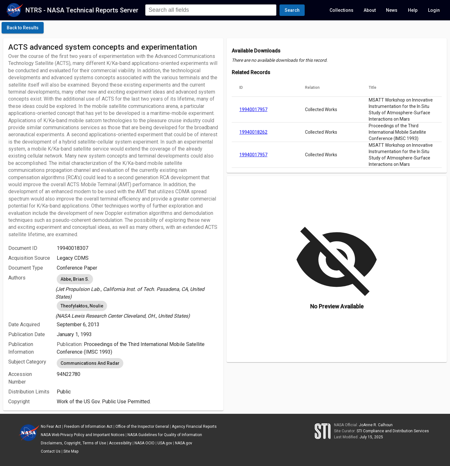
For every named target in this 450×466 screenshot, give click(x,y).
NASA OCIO (144, 443)
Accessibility (120, 443)
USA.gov (164, 443)
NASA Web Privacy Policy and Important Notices (83, 435)
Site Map (70, 451)
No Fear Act (51, 426)
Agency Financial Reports (194, 426)
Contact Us (51, 451)
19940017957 (253, 109)
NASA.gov (183, 443)
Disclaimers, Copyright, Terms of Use (73, 443)
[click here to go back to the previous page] (23, 27)
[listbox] (137, 287)
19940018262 (253, 132)
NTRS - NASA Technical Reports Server (81, 10)
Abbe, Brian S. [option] (75, 279)
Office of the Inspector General (142, 426)
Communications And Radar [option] (90, 363)
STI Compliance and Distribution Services (393, 431)
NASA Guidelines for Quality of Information (164, 435)
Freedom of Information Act (88, 426)
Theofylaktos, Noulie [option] (82, 306)
